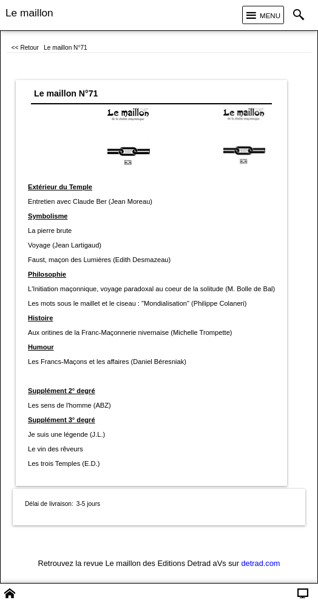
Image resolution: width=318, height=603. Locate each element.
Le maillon (29, 13)
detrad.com (261, 563)
